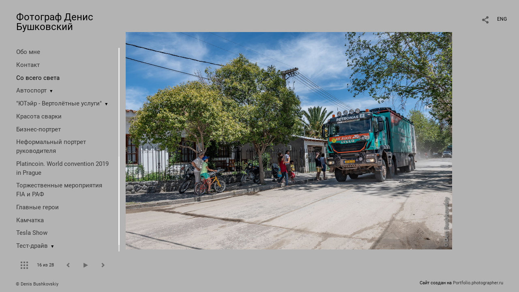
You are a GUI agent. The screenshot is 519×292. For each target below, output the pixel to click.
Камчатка (30, 220)
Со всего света (38, 78)
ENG (502, 19)
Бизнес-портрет (38, 129)
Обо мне (28, 52)
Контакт (28, 65)
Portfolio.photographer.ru (478, 283)
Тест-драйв (32, 245)
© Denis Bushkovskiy (37, 284)
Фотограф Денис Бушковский (54, 21)
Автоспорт (31, 90)
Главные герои (37, 207)
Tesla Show (31, 232)
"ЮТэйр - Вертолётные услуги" (59, 103)
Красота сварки (39, 116)
